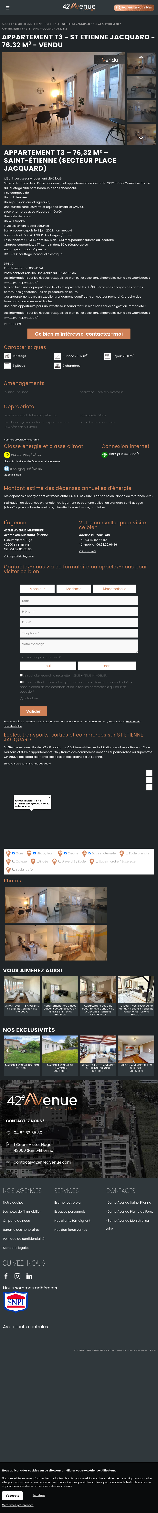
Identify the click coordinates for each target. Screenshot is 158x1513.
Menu (7, 7)
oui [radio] (48, 666)
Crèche (67, 854)
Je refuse (39, 1495)
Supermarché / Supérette (112, 862)
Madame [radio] (73, 589)
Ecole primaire (133, 854)
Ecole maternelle (98, 854)
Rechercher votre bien (134, 8)
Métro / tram (40, 854)
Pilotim (154, 1351)
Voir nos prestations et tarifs (21, 440)
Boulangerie (19, 870)
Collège (16, 862)
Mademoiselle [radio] (114, 589)
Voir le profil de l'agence (19, 556)
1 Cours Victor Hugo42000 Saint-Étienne (33, 1148)
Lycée (39, 862)
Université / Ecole (68, 862)
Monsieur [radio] (37, 589)
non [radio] (107, 666)
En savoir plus (12, 475)
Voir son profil (87, 551)
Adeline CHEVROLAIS (94, 535)
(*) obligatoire (29, 699)
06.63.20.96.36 (106, 545)
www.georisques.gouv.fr (21, 318)
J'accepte (12, 1496)
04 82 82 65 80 (21, 550)
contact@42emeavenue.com (42, 1162)
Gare (14, 854)
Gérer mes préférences (18, 1505)
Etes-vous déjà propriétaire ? (40, 657)
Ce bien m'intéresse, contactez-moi (79, 334)
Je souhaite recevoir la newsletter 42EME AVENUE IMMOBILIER (65, 676)
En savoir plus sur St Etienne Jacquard (27, 764)
